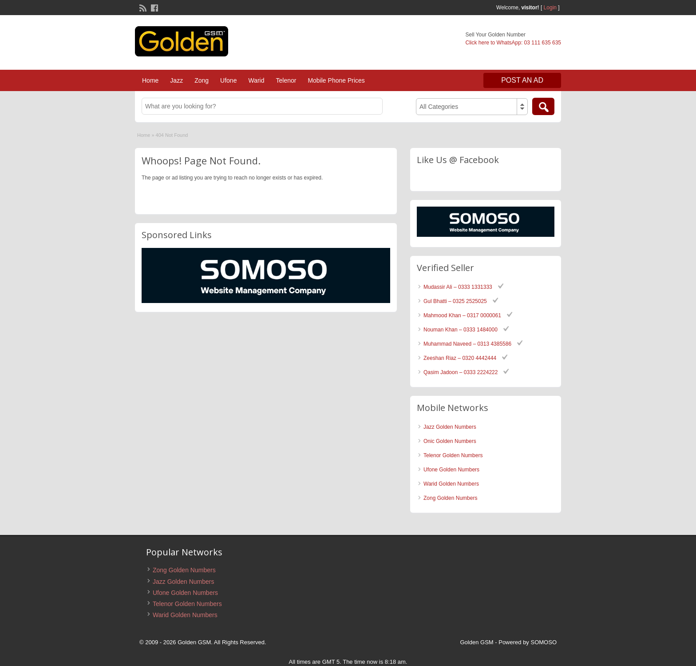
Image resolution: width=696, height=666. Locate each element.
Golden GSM (477, 642)
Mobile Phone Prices (336, 80)
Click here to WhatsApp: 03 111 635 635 (513, 43)
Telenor (286, 80)
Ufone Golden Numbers (451, 470)
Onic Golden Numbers (449, 441)
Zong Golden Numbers (450, 498)
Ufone (228, 80)
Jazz (176, 80)
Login (550, 7)
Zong (201, 80)
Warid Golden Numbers (451, 484)
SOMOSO (543, 642)
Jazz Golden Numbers (449, 427)
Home (150, 80)
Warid (256, 80)
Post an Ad (522, 80)
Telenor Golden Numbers (452, 455)
